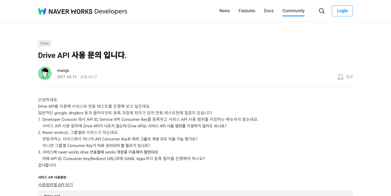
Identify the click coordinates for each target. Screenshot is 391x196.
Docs (269, 10)
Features (247, 10)
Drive (44, 43)
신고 (349, 77)
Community (293, 10)
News (224, 10)
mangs (63, 70)
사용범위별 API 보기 (55, 184)
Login (342, 10)
